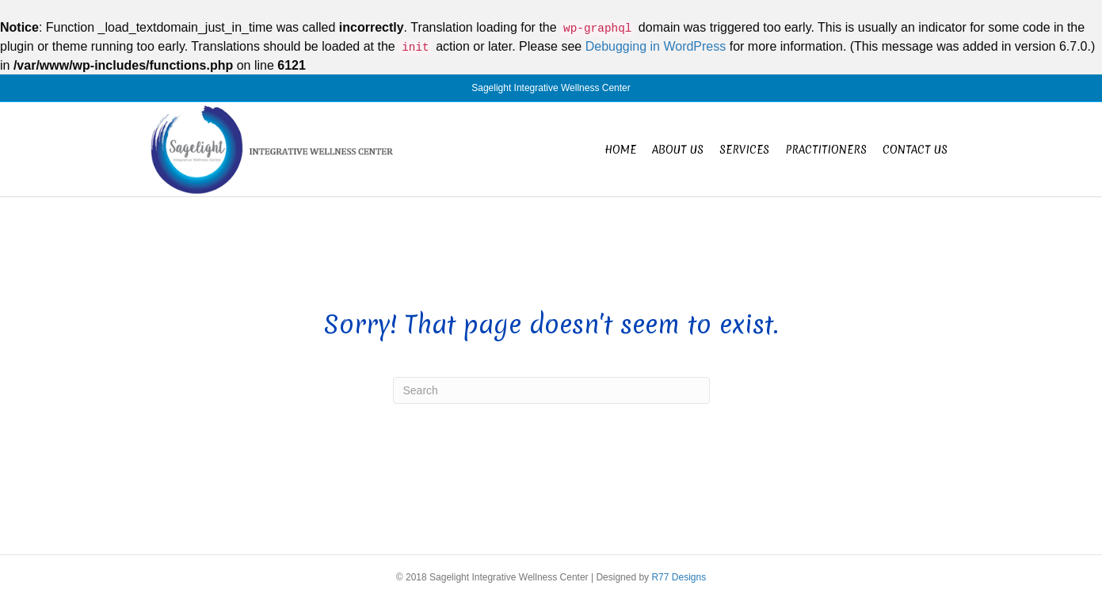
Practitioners (826, 150)
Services (744, 150)
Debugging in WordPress (655, 46)
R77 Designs (678, 577)
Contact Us (915, 150)
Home (620, 150)
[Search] (551, 390)
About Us (678, 150)
